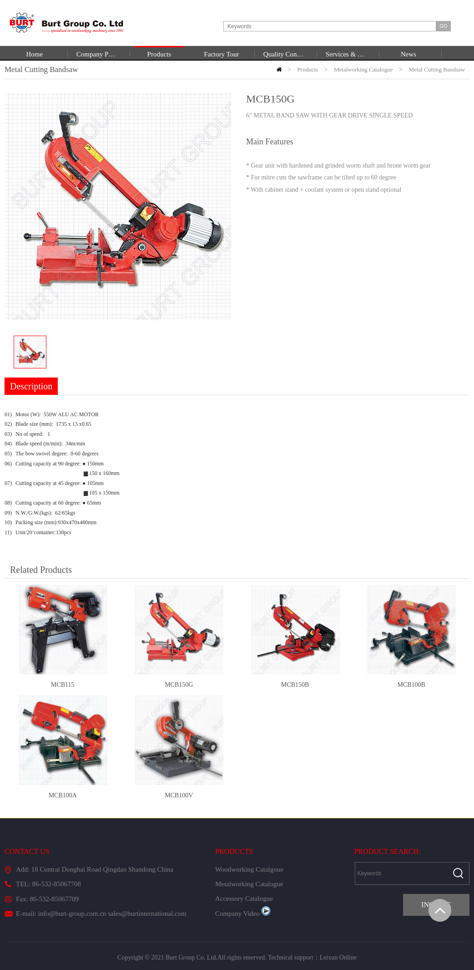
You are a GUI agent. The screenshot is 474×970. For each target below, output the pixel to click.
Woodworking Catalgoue (249, 869)
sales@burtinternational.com (147, 913)
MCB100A (63, 795)
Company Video (243, 913)
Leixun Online (338, 957)
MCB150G (179, 684)
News (408, 54)
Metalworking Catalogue (249, 884)
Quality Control (283, 54)
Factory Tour (221, 54)
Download (40, 80)
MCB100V (179, 795)
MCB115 (63, 684)
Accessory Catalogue (244, 898)
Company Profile (96, 54)
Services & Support (346, 54)
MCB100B (411, 684)
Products (159, 54)
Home (34, 54)
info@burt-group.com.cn (72, 913)
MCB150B (295, 684)
